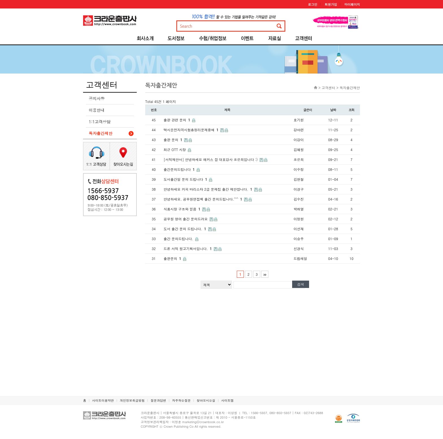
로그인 (312, 4)
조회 (352, 109)
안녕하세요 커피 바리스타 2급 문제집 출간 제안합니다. (208, 189)
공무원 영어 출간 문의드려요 (186, 218)
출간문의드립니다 (180, 169)
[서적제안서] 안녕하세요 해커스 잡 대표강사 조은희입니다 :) (211, 159)
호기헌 (299, 119)
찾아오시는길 (206, 400)
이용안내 (97, 110)
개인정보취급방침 (132, 400)
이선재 (299, 228)
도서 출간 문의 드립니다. (185, 228)
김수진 (299, 199)
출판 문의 (173, 139)
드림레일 (300, 258)
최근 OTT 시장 (175, 149)
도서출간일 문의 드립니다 (186, 179)
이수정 (299, 169)
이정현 (299, 218)
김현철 (299, 179)
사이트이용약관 (103, 400)
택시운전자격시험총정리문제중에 (192, 129)
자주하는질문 (181, 400)
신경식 (299, 248)
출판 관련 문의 (177, 119)
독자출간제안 (100, 133)
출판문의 (173, 258)
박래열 (299, 208)
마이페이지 (352, 4)
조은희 (299, 159)
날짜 (333, 109)
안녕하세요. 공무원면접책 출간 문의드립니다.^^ (203, 199)
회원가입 (331, 4)
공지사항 (97, 98)
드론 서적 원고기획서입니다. (188, 248)
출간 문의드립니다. (179, 238)
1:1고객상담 (99, 121)
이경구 (299, 189)
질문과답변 (158, 400)
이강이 (299, 139)
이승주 (299, 238)
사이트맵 (227, 400)
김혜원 (299, 149)
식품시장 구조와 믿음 (182, 208)
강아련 (299, 129)
